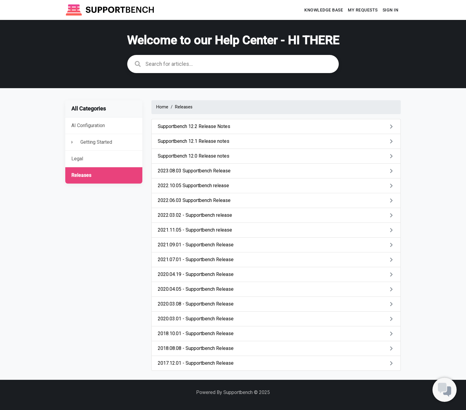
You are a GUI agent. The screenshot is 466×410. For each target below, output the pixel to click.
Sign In (391, 10)
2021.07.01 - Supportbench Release (276, 259)
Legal (77, 159)
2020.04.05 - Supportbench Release (276, 289)
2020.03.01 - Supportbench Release (276, 319)
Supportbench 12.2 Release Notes (276, 126)
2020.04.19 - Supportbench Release (276, 274)
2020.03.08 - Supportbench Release (276, 304)
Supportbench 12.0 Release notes (276, 156)
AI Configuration (88, 125)
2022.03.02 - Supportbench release (276, 215)
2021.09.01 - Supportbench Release (276, 245)
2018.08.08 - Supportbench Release (276, 348)
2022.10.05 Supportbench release (276, 185)
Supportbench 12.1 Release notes (276, 141)
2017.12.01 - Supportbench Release (276, 363)
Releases (81, 175)
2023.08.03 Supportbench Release (276, 171)
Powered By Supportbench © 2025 (233, 392)
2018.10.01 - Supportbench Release (276, 333)
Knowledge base (323, 10)
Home (162, 107)
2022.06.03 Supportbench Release (276, 200)
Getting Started (96, 142)
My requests (363, 10)
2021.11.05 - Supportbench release (276, 230)
